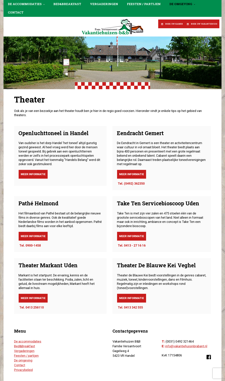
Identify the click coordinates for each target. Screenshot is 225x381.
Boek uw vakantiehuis (204, 24)
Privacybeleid (23, 370)
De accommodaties (25, 4)
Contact (16, 12)
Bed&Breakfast (67, 4)
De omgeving (180, 4)
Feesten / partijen (144, 4)
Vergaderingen (104, 4)
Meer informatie (33, 174)
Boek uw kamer (174, 24)
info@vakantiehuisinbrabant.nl (186, 346)
